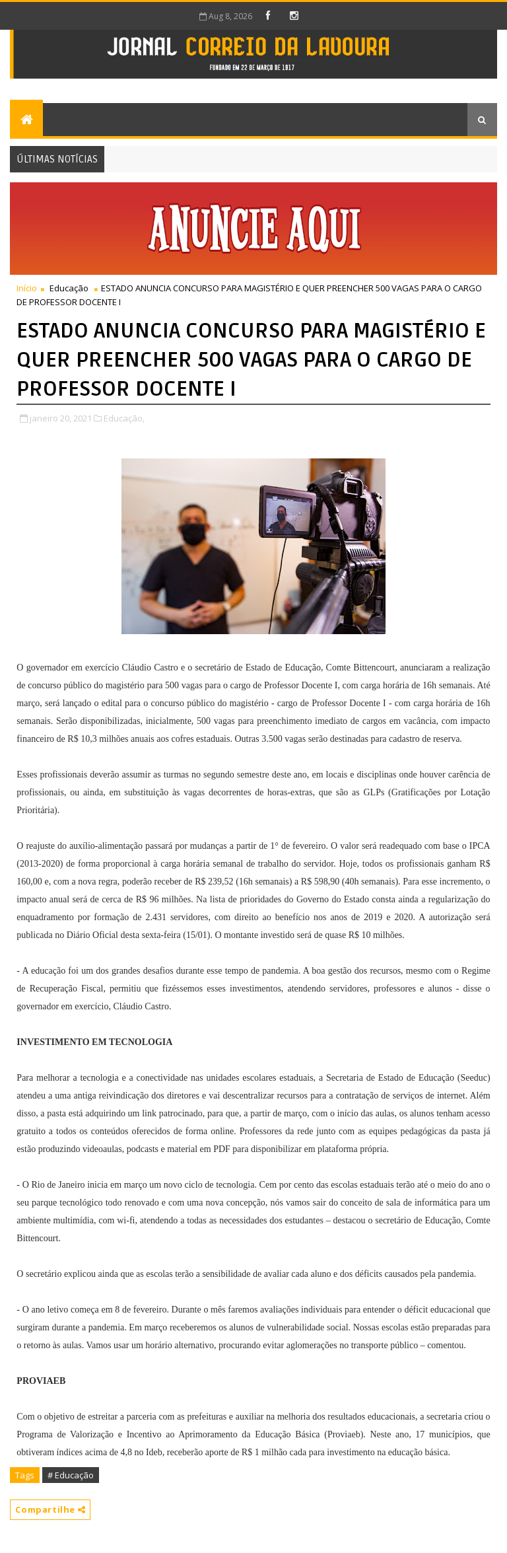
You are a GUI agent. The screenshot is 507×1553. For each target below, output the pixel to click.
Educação (69, 288)
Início (27, 288)
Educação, (124, 418)
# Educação (71, 1475)
